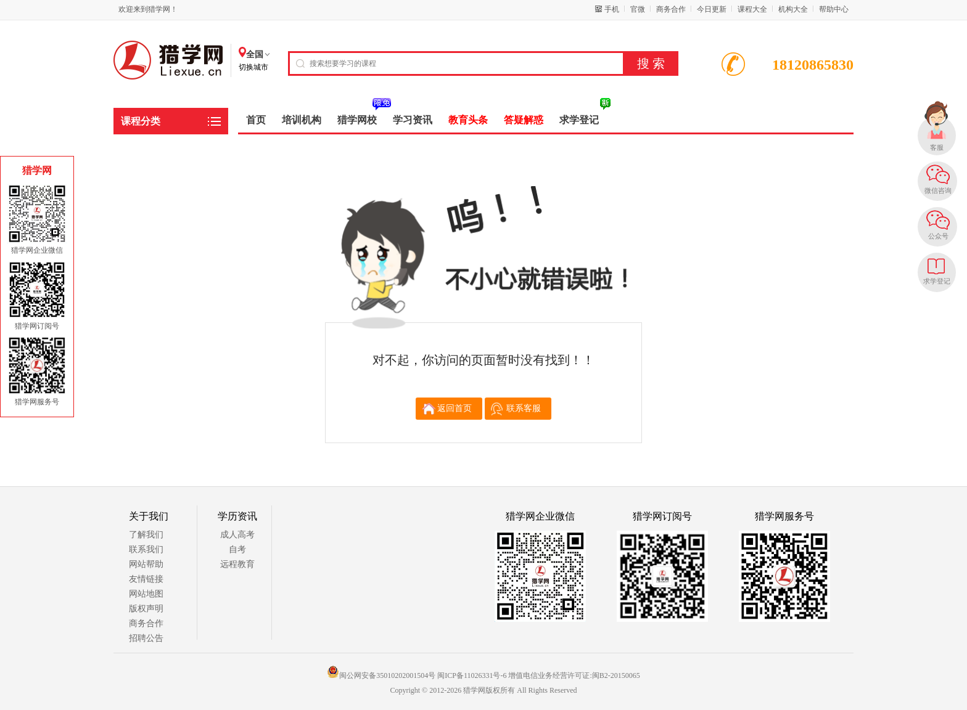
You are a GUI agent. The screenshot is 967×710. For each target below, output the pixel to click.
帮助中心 (834, 9)
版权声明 (146, 608)
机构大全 (793, 9)
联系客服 (523, 408)
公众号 (938, 236)
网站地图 (146, 593)
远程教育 (237, 564)
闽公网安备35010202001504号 (381, 675)
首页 (256, 120)
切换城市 (253, 67)
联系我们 (146, 549)
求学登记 (936, 281)
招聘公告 (146, 638)
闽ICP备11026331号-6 (471, 675)
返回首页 (454, 408)
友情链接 (146, 579)
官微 (637, 9)
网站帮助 (146, 564)
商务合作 (671, 9)
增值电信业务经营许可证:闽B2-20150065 (574, 675)
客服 (937, 147)
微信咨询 (938, 190)
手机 (611, 9)
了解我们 (146, 534)
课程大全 (752, 9)
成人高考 (237, 534)
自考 (237, 549)
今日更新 (711, 9)
